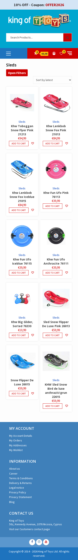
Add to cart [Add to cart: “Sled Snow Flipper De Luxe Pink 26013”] (52, 335)
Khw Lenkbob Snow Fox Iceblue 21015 (22, 197)
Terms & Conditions (21, 478)
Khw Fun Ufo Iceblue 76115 (22, 261)
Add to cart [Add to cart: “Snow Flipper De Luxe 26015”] (19, 393)
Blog (12, 502)
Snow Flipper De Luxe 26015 (22, 382)
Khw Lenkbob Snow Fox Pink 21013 (56, 130)
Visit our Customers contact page (29, 529)
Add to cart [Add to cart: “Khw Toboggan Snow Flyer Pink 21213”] (19, 143)
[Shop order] (52, 80)
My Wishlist (16, 450)
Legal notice (16, 487)
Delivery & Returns (20, 483)
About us (14, 468)
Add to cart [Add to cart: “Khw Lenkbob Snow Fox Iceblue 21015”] (19, 210)
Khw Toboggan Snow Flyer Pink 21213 (22, 130)
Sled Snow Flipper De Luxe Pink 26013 (56, 324)
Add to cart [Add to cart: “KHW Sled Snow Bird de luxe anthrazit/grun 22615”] (52, 405)
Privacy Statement (20, 497)
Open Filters (17, 73)
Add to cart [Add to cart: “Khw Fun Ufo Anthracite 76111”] (52, 272)
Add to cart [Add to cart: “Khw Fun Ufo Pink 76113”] (52, 206)
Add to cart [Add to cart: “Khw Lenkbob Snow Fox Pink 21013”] (52, 143)
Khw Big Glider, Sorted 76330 (22, 324)
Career (13, 473)
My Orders (15, 440)
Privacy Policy (17, 492)
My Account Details (20, 436)
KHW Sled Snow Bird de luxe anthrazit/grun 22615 (56, 391)
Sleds (22, 121)
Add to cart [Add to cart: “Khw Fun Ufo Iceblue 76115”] (19, 272)
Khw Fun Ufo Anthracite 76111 (56, 261)
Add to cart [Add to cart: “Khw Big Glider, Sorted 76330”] (19, 335)
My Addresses (18, 445)
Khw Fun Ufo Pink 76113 (56, 195)
